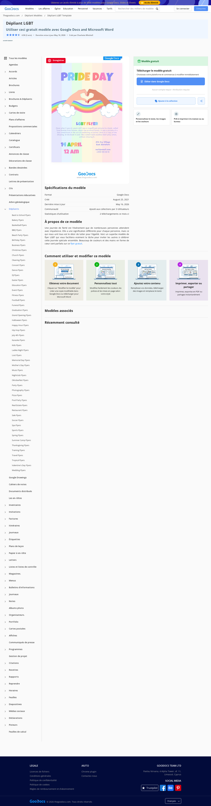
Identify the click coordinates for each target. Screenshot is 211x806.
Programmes (15, 649)
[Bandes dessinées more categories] (5, 168)
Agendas (13, 64)
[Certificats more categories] (5, 147)
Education (68, 8)
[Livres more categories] (5, 92)
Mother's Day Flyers (21, 365)
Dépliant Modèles (34, 15)
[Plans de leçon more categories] (5, 546)
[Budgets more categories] (5, 106)
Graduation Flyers (20, 310)
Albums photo (16, 608)
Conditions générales (40, 775)
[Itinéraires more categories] (5, 526)
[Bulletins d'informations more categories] (5, 588)
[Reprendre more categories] (5, 684)
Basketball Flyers (19, 225)
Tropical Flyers (18, 460)
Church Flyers (18, 255)
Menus (12, 580)
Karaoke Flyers (18, 340)
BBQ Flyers (16, 230)
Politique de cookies (40, 784)
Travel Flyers (17, 455)
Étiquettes (14, 539)
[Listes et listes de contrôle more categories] (5, 567)
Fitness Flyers (18, 295)
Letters (12, 559)
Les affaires (44, 8)
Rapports (14, 676)
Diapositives (15, 704)
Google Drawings (18, 477)
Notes (12, 601)
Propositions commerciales (23, 126)
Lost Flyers (16, 355)
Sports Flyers (17, 430)
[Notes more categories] (5, 601)
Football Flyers (18, 300)
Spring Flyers (17, 435)
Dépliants (14, 208)
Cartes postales (17, 628)
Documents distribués (20, 491)
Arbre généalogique (19, 202)
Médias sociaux (17, 711)
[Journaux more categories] (5, 533)
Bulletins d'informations (21, 587)
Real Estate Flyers (19, 405)
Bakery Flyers (18, 220)
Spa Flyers (16, 425)
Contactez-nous (89, 775)
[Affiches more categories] (5, 636)
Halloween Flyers (19, 320)
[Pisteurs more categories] (5, 725)
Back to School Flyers (21, 215)
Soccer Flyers (17, 420)
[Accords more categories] (5, 72)
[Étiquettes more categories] (5, 539)
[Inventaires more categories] (5, 505)
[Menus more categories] (5, 581)
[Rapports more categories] (5, 677)
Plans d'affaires (17, 119)
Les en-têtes (15, 498)
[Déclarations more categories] (5, 718)
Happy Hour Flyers (20, 325)
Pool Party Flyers (19, 400)
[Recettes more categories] (5, 670)
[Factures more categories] (5, 519)
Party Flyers (17, 385)
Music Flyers (17, 370)
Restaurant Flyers (19, 410)
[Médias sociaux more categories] (5, 711)
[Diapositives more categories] (5, 704)
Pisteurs (13, 724)
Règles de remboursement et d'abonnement (52, 788)
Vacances (97, 8)
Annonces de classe (19, 154)
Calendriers (15, 133)
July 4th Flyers (18, 335)
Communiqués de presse (21, 642)
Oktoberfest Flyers (20, 380)
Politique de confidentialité (43, 780)
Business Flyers (18, 245)
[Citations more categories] (5, 663)
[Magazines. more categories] (5, 574)
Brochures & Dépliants (20, 99)
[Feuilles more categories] (5, 697)
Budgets (13, 105)
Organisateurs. (17, 614)
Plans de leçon (16, 546)
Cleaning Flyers (18, 260)
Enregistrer (56, 60)
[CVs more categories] (5, 188)
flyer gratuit (76, 243)
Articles (13, 78)
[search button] (157, 8)
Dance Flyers (17, 270)
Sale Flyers (16, 415)
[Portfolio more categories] (5, 622)
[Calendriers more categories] (5, 133)
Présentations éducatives (22, 195)
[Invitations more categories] (5, 512)
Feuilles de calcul (17, 731)
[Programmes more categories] (5, 649)
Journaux (13, 532)
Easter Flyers (17, 280)
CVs (11, 188)
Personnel (83, 8)
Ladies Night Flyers (20, 350)
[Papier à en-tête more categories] (5, 553)
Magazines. (15, 573)
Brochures (14, 85)
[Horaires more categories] (5, 691)
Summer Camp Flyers (21, 440)
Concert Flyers (18, 265)
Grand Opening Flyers (21, 315)
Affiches (13, 635)
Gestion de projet (18, 656)
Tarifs (109, 8)
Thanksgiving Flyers (20, 445)
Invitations (14, 511)
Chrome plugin (89, 771)
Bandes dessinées (18, 167)
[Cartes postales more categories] (5, 629)
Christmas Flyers (19, 250)
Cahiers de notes (17, 484)
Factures (13, 518)
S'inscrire (201, 8)
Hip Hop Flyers (18, 330)
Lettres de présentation (21, 181)
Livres (12, 92)
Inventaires (15, 505)
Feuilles (13, 697)
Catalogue (14, 140)
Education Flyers (19, 285)
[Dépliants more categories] (5, 209)
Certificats (14, 147)
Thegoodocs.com (11, 15)
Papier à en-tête (17, 553)
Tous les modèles (15, 58)
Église (57, 8)
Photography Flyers (20, 390)
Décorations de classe (20, 160)
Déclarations (15, 718)
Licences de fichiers (39, 771)
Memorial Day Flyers (21, 360)
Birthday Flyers (18, 240)
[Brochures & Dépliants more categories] (5, 99)
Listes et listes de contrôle (22, 566)
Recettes (13, 669)
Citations (14, 663)
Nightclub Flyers (19, 375)
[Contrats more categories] (5, 175)
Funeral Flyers (18, 305)
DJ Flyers (15, 275)
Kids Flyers (16, 345)
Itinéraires (14, 525)
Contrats (13, 174)
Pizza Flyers (17, 395)
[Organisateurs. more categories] (5, 615)
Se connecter (182, 8)
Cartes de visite (17, 112)
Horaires (13, 690)
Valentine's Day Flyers (21, 465)
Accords (13, 71)
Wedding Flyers (18, 470)
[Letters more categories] (5, 560)
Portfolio (13, 621)
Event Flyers (17, 290)
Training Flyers (18, 450)
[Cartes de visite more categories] (5, 113)
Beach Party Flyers (20, 235)
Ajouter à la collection (166, 101)
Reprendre (14, 683)
